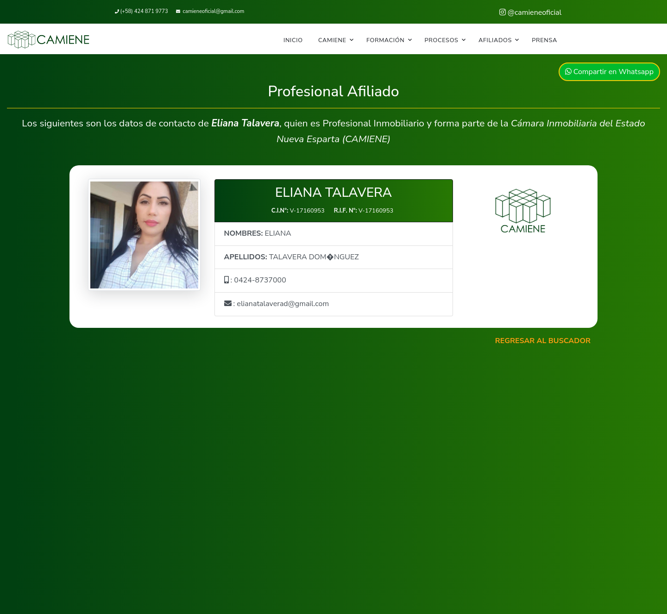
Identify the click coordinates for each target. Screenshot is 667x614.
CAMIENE (332, 40)
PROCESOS (442, 40)
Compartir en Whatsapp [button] (609, 72)
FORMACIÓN (385, 40)
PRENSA (544, 40)
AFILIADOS (495, 40)
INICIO (293, 40)
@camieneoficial (530, 12)
